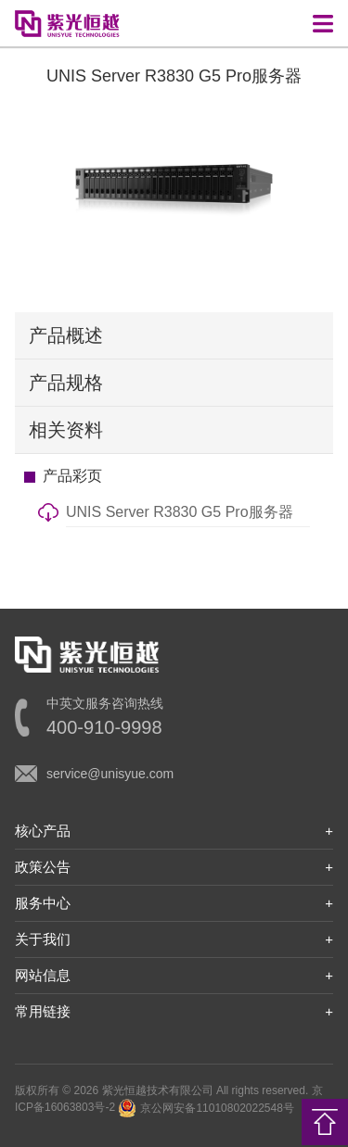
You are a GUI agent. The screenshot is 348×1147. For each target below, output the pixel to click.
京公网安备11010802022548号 (205, 1108)
